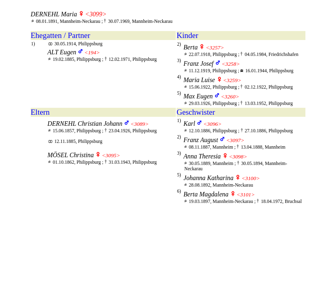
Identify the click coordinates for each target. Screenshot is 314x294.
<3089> (139, 124)
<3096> (212, 124)
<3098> (238, 157)
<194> (92, 52)
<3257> (215, 48)
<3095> (111, 155)
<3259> (232, 80)
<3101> (246, 195)
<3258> (231, 64)
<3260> (230, 97)
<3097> (235, 140)
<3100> (251, 178)
